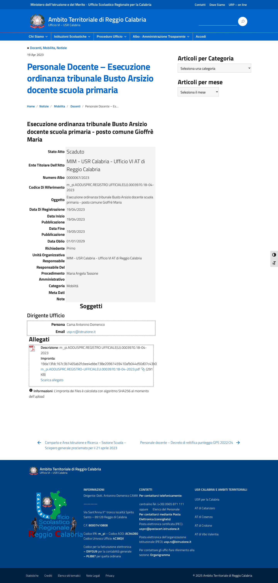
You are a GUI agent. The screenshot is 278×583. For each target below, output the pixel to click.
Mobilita (49, 47)
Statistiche (32, 575)
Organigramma (160, 554)
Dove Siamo (217, 4)
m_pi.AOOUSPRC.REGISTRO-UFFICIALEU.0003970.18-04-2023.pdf (90, 369)
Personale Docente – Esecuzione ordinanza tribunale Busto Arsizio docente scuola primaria (90, 78)
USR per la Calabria (207, 499)
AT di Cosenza (204, 516)
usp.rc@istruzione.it (81, 331)
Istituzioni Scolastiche (72, 37)
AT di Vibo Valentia (207, 534)
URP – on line (238, 4)
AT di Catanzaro (205, 508)
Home (31, 106)
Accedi (201, 36)
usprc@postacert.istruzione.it (159, 528)
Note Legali (93, 575)
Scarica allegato (52, 380)
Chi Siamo (38, 37)
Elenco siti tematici (69, 575)
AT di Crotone (203, 525)
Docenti (35, 47)
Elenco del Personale (166, 509)
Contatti (200, 4)
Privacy (110, 575)
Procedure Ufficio (112, 37)
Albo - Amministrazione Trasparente (161, 37)
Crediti (48, 575)
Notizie (62, 47)
